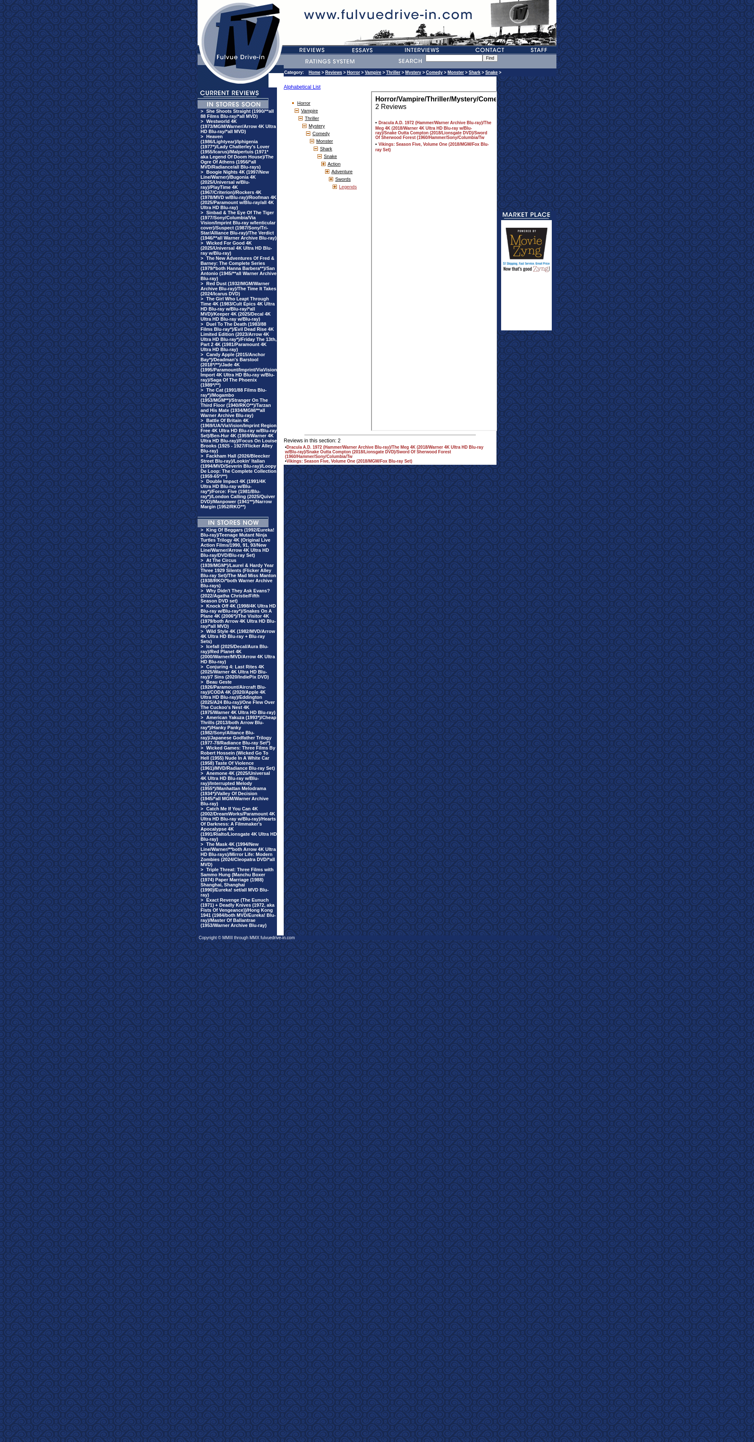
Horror (353, 72)
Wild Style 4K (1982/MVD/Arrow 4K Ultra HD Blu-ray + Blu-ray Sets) (238, 636)
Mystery (413, 72)
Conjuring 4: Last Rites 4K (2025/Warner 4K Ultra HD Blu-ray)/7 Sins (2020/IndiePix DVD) (235, 671)
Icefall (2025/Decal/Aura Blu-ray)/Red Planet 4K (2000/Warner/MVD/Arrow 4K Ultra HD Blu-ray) (238, 654)
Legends (348, 186)
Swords (343, 179)
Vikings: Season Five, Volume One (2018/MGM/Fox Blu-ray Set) (349, 461)
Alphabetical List (302, 87)
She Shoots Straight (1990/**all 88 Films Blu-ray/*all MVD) (237, 114)
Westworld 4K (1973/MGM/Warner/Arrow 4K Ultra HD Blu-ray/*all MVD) (238, 126)
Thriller (393, 72)
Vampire (373, 72)
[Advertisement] (526, 305)
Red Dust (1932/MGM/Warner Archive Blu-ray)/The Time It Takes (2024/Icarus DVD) (238, 288)
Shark (474, 72)
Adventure (342, 171)
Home (314, 72)
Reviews (333, 72)
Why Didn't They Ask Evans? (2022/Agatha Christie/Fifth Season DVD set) (235, 595)
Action (334, 163)
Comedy (434, 72)
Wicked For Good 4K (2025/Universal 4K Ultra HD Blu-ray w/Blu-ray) (236, 248)
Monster (456, 72)
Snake (491, 72)
